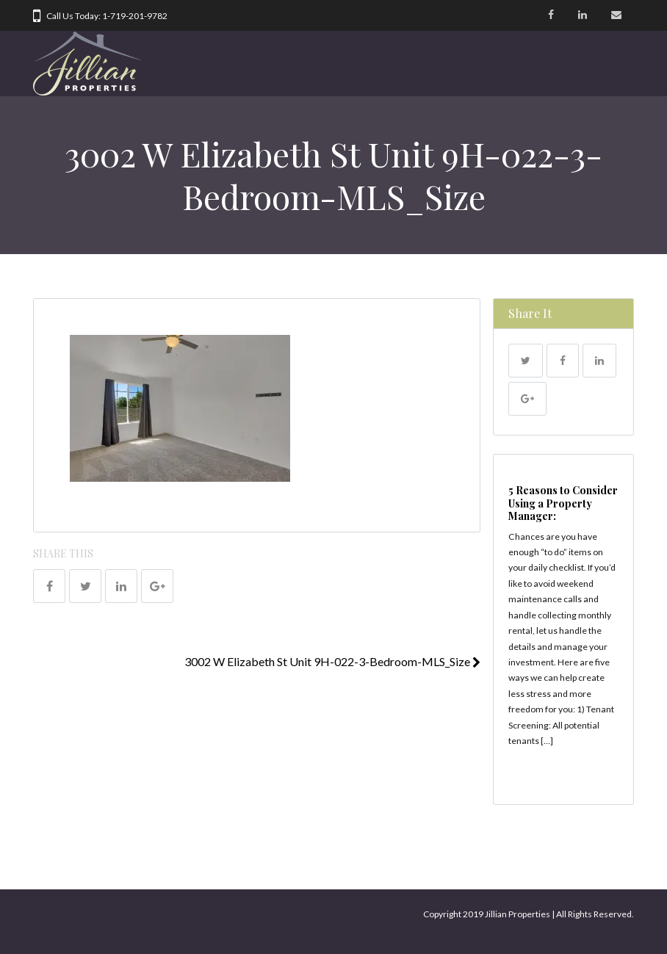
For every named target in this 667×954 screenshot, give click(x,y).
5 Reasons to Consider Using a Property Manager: (563, 503)
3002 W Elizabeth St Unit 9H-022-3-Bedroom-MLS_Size (332, 661)
